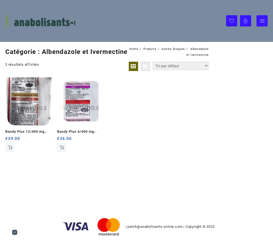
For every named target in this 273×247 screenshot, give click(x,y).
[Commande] (181, 66)
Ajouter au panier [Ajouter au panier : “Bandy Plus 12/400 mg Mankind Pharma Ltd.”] (10, 147)
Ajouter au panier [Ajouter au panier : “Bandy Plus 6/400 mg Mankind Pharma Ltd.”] (61, 147)
